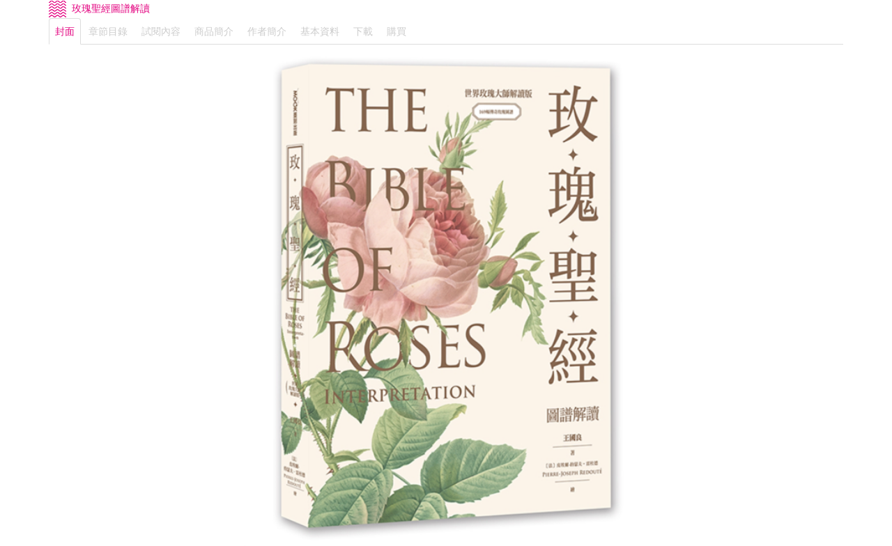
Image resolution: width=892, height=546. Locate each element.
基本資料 (319, 31)
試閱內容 (160, 31)
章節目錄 (108, 31)
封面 (65, 31)
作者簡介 (266, 31)
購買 (396, 31)
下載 (363, 31)
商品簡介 (213, 31)
